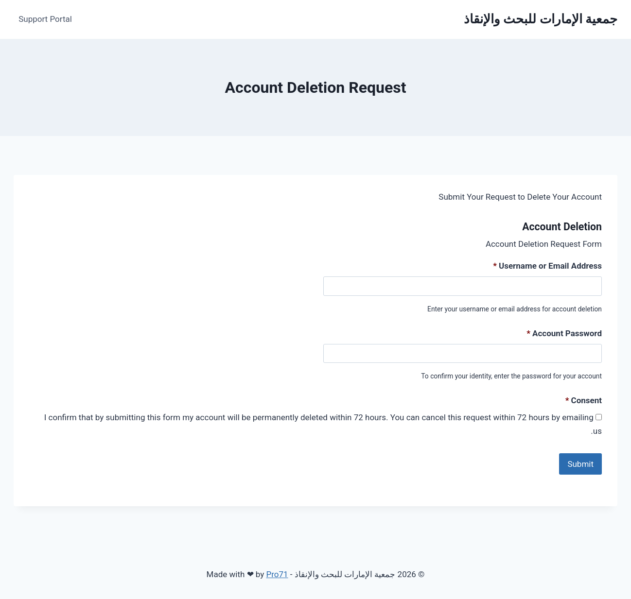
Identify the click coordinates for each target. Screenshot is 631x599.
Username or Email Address (547, 266)
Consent (583, 400)
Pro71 (277, 569)
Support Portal (45, 19)
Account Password (564, 333)
